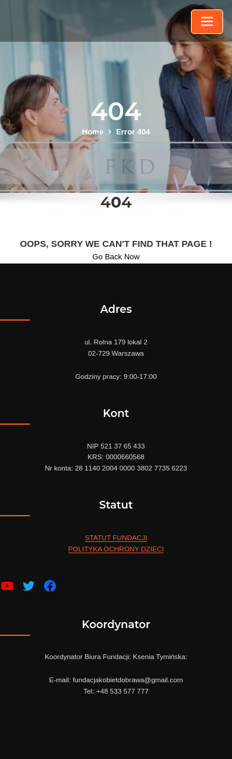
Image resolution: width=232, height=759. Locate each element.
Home (93, 131)
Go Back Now (115, 256)
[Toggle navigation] (207, 22)
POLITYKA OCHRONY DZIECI (116, 549)
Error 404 (133, 131)
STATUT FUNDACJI (116, 537)
